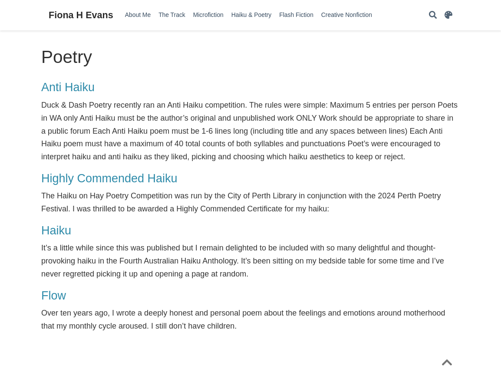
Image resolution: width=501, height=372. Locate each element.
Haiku (56, 230)
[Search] (433, 15)
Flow (53, 295)
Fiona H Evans (81, 15)
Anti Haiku (68, 87)
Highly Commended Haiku (109, 178)
